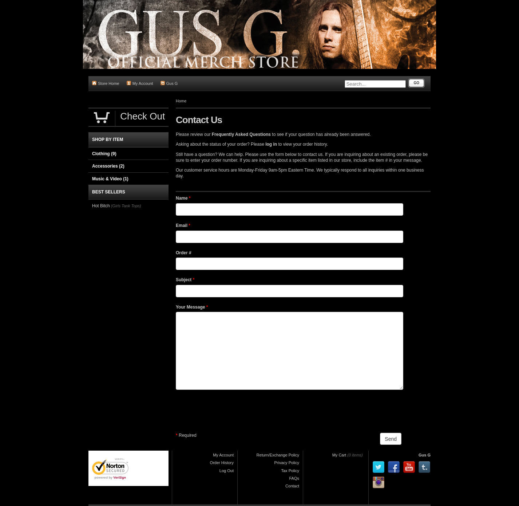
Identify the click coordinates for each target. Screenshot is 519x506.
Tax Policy (290, 470)
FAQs (294, 478)
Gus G (169, 83)
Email (183, 225)
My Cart (339, 455)
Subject (185, 279)
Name (183, 198)
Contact (292, 486)
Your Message (192, 307)
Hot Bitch (101, 205)
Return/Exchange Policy (278, 455)
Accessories (108, 166)
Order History (222, 462)
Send (391, 439)
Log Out (226, 470)
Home (181, 101)
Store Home (105, 83)
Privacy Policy (286, 462)
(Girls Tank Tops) (126, 206)
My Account (140, 83)
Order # (183, 252)
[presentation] (231, 411)
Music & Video (110, 178)
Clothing (104, 153)
